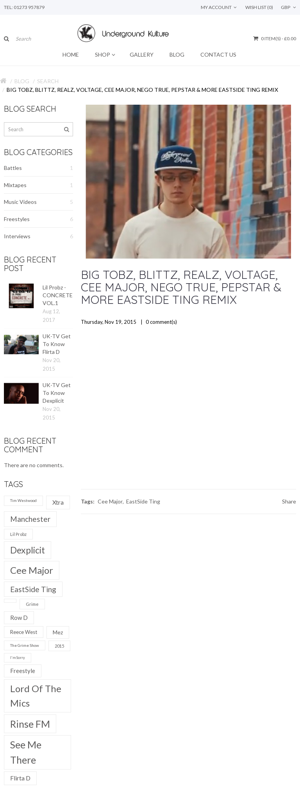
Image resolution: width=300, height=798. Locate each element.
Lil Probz (18, 534)
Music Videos (38, 202)
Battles (38, 168)
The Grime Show (24, 645)
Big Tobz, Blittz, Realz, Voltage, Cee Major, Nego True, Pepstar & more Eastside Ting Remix (142, 89)
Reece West (23, 632)
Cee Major (31, 570)
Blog (21, 81)
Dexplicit (27, 549)
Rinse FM (30, 724)
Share (289, 501)
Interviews (38, 236)
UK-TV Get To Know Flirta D (57, 344)
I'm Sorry (17, 657)
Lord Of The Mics (35, 696)
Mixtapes (38, 185)
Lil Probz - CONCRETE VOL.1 (58, 295)
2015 (59, 645)
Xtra (58, 502)
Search (48, 81)
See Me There (25, 752)
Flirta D (20, 778)
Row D (19, 617)
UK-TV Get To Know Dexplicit (57, 393)
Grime (32, 604)
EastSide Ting (33, 589)
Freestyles (38, 219)
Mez (58, 632)
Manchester (30, 518)
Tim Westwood (23, 500)
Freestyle (22, 670)
